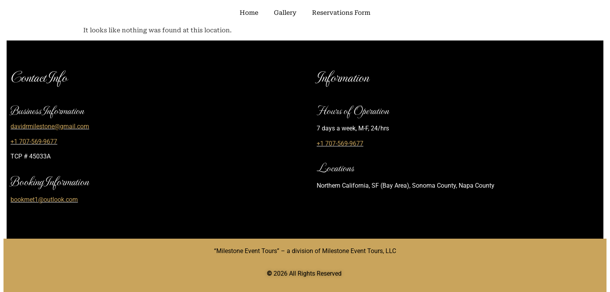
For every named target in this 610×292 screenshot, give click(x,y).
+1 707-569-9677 (34, 141)
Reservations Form (341, 12)
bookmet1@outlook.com (44, 199)
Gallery (285, 12)
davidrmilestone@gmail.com (50, 126)
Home (249, 12)
